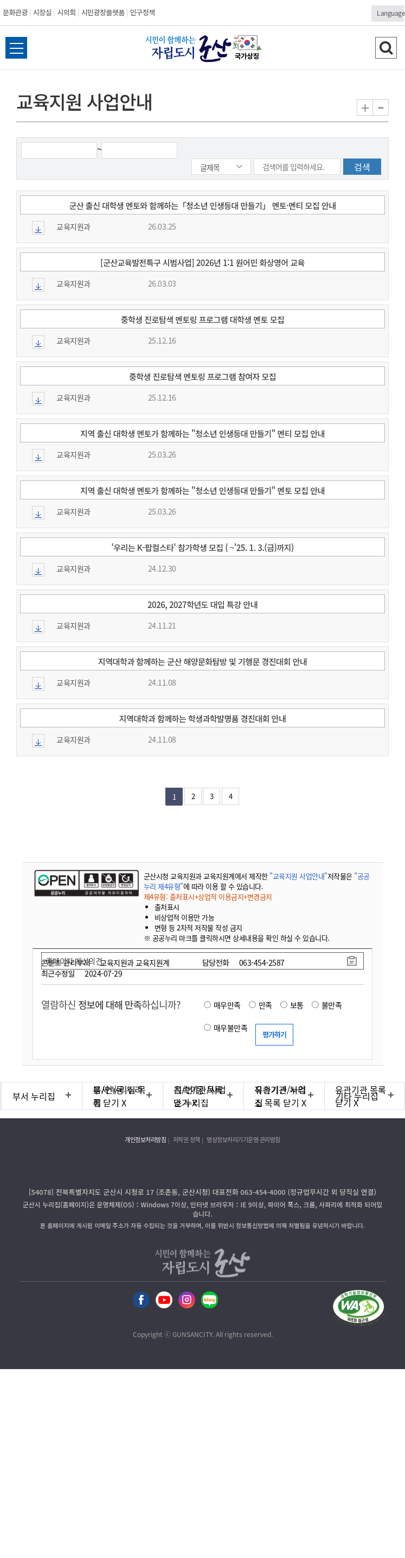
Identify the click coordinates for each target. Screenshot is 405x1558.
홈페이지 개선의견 (74, 960)
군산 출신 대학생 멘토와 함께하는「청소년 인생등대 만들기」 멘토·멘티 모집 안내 (202, 205)
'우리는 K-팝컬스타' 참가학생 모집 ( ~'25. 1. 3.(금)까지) (202, 547)
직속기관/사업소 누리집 (200, 1096)
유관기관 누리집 (280, 1096)
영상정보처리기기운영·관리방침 (243, 1139)
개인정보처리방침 (145, 1139)
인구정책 (142, 12)
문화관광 (15, 12)
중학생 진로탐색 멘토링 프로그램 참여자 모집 (202, 376)
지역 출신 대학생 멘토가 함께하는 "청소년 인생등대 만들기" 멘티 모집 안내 (202, 433)
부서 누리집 (33, 1096)
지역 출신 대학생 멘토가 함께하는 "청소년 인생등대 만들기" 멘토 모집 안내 (202, 490)
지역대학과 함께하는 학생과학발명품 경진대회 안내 (202, 718)
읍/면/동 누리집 (118, 1096)
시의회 (66, 12)
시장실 (42, 12)
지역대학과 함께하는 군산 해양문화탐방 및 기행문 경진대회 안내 (202, 661)
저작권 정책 (186, 1139)
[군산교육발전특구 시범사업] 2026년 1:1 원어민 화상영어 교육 (202, 262)
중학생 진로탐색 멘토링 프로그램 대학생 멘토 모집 (203, 319)
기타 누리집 (357, 1096)
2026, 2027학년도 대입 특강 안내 (202, 604)
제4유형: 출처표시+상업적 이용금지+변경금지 (208, 896)
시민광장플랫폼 (103, 12)
